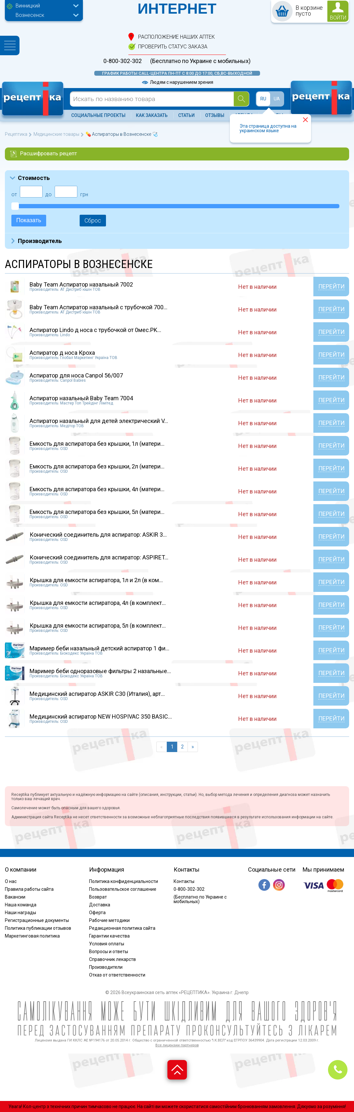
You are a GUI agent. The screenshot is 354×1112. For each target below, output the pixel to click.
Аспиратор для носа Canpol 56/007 (76, 375)
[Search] (241, 99)
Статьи (186, 115)
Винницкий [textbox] (28, 6)
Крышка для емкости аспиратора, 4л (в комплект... (98, 602)
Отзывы (214, 115)
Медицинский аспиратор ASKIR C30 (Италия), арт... (97, 693)
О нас (11, 881)
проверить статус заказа (172, 47)
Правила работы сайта (29, 889)
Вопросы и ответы (108, 951)
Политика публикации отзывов (38, 928)
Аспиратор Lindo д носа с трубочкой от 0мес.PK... (95, 329)
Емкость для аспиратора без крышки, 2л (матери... (97, 466)
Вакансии (15, 897)
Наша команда (20, 904)
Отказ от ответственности (117, 975)
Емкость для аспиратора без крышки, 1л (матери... (97, 443)
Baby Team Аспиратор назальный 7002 (81, 284)
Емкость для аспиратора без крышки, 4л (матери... (97, 489)
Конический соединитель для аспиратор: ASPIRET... (99, 557)
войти (338, 18)
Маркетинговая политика (32, 936)
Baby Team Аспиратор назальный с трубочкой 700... (98, 307)
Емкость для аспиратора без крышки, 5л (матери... (97, 511)
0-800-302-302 (122, 61)
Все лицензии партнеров (177, 1045)
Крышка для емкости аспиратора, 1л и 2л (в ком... (96, 580)
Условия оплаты (106, 943)
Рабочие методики (109, 920)
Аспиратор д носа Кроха (62, 352)
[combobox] (45, 6)
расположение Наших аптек (176, 37)
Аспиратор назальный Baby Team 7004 (81, 398)
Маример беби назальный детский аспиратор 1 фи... (99, 648)
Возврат (98, 897)
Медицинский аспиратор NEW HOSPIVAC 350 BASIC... (101, 716)
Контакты (184, 881)
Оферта (97, 912)
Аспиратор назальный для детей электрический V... (99, 420)
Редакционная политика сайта (122, 928)
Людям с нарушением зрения (177, 82)
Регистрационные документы (37, 920)
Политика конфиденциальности (123, 881)
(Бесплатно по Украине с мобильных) (200, 61)
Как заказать (152, 115)
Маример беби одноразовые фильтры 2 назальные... (100, 671)
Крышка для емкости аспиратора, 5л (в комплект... (98, 625)
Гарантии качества (109, 936)
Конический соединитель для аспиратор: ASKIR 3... (98, 534)
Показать (28, 220)
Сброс (93, 220)
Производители (106, 967)
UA (277, 98)
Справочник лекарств (112, 959)
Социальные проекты (98, 115)
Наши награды (20, 912)
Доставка (99, 904)
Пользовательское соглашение (122, 889)
